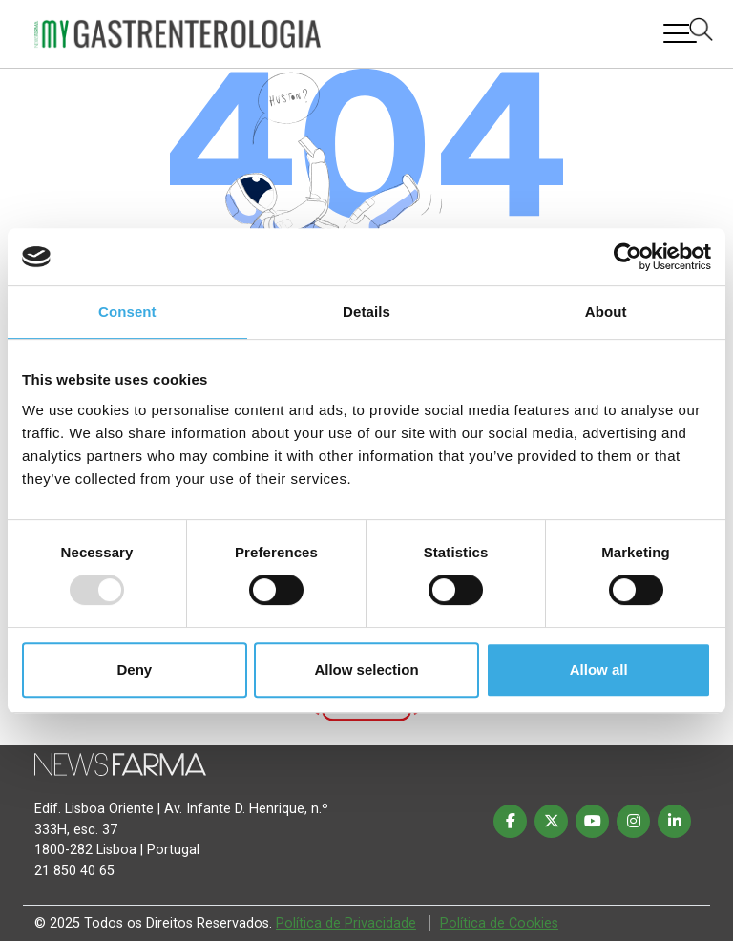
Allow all (599, 669)
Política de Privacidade (346, 923)
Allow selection (366, 669)
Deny (134, 669)
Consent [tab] (127, 311)
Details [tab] (366, 311)
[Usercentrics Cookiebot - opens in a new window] (627, 256)
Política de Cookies (499, 923)
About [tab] (606, 311)
